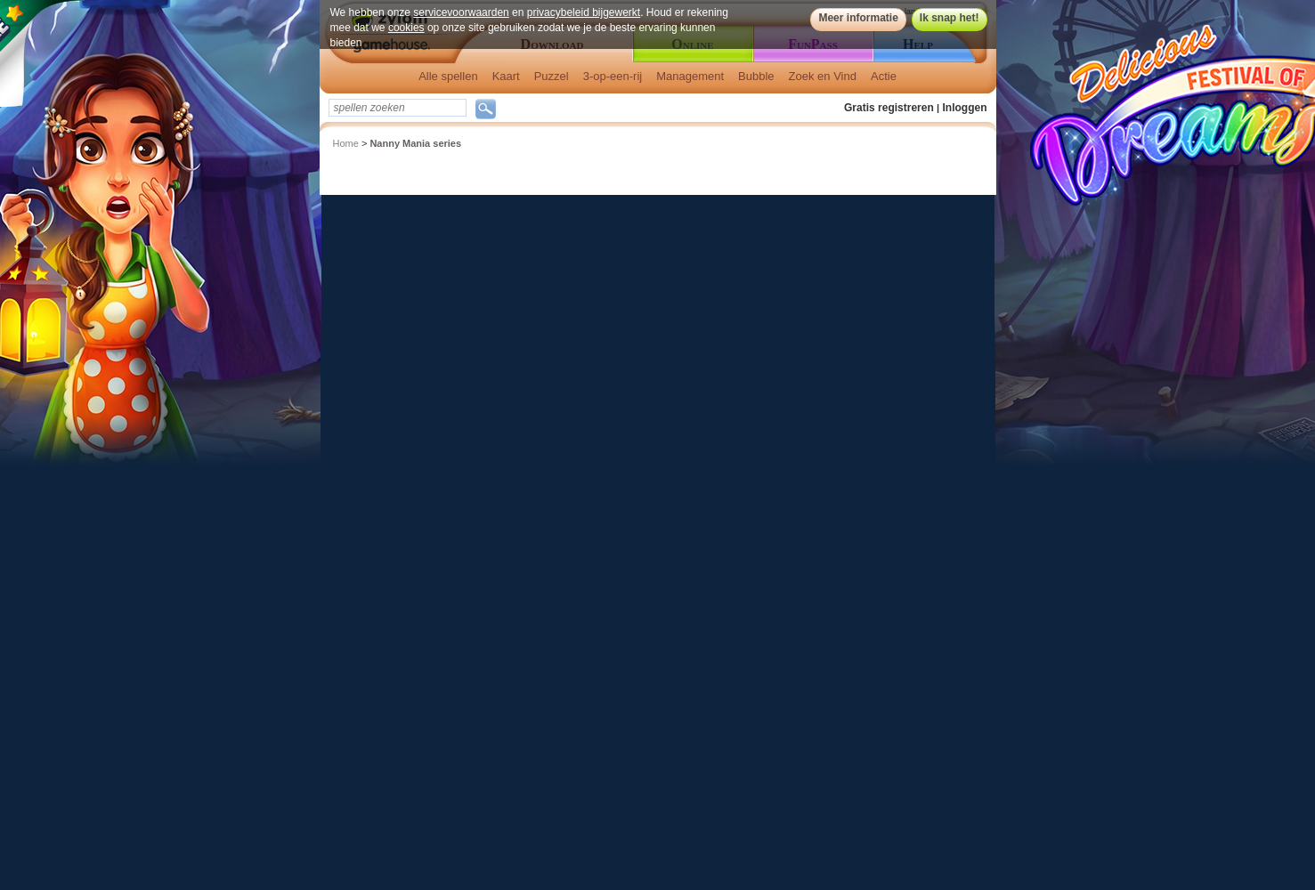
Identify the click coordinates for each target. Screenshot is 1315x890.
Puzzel (551, 76)
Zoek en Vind (822, 76)
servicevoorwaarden (460, 12)
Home (346, 143)
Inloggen (965, 107)
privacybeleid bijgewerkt (583, 12)
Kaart (506, 76)
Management (690, 76)
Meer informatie (857, 18)
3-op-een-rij (612, 76)
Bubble (756, 76)
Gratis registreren (889, 107)
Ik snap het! (949, 18)
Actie (884, 76)
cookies (406, 27)
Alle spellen (448, 76)
